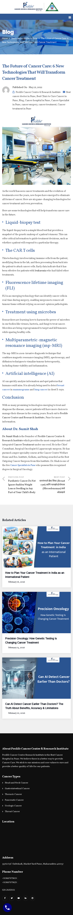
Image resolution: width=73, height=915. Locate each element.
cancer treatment (48, 104)
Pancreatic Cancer (14, 800)
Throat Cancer (12, 811)
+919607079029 (9, 882)
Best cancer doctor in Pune (24, 38)
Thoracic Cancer (13, 794)
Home (5, 38)
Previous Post (22, 485)
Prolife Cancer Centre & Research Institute (38, 92)
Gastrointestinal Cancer (17, 788)
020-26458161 (8, 890)
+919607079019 (9, 878)
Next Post (51, 485)
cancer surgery (29, 104)
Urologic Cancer (13, 805)
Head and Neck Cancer (16, 782)
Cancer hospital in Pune (37, 100)
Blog (21, 100)
